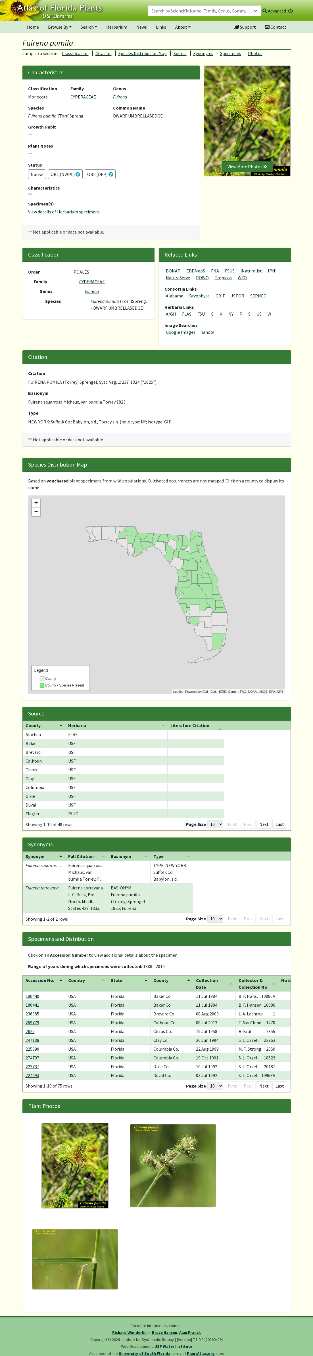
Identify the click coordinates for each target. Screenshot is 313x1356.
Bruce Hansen (164, 1332)
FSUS (230, 271)
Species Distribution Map (142, 53)
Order (34, 272)
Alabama (174, 296)
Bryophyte (199, 296)
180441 (32, 1005)
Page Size (150, 824)
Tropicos (223, 277)
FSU (201, 314)
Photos (255, 53)
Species (36, 108)
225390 (32, 1049)
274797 (32, 1058)
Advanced (274, 11)
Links (161, 27)
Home (33, 27)
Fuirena (120, 97)
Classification (75, 53)
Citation (103, 53)
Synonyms (203, 53)
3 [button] (233, 824)
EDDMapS (195, 271)
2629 (30, 1031)
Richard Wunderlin (129, 1332)
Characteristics (44, 188)
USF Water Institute (173, 1346)
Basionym (38, 393)
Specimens (230, 53)
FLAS (186, 314)
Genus (119, 88)
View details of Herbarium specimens (64, 212)
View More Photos (247, 166)
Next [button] (264, 824)
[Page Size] (170, 824)
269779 (32, 1022)
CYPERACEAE (83, 97)
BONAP (173, 271)
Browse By (58, 27)
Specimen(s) (41, 204)
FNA (215, 271)
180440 (32, 996)
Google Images (180, 332)
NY (230, 314)
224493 (32, 1075)
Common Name (129, 108)
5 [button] (251, 824)
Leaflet (178, 691)
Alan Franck (190, 1332)
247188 (32, 1040)
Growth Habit (42, 127)
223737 (32, 1066)
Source (180, 53)
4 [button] (242, 824)
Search (87, 27)
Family (77, 88)
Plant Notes (40, 146)
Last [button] (280, 824)
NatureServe (178, 277)
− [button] (36, 512)
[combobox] (204, 10)
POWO (202, 277)
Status (35, 165)
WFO (242, 277)
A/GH (171, 314)
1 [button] (215, 824)
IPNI (272, 271)
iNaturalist (251, 271)
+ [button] (36, 503)
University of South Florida (144, 1353)
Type (33, 413)
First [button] (186, 824)
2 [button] (224, 824)
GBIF (220, 296)
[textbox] (201, 10)
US (259, 314)
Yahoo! (207, 332)
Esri (205, 691)
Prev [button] (202, 824)
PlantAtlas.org (201, 1353)
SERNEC (258, 296)
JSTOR (237, 296)
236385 (32, 1014)
